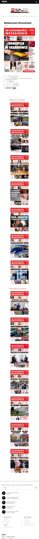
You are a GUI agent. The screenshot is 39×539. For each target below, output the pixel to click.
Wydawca (6, 519)
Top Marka (26, 522)
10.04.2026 (17, 83)
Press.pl (26, 519)
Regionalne (11, 82)
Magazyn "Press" (28, 518)
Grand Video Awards (29, 525)
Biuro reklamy (7, 521)
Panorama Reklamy (28, 523)
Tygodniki (11, 80)
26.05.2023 (17, 85)
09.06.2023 (15, 84)
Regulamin (6, 526)
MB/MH (14, 537)
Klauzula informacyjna (9, 527)
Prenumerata (7, 522)
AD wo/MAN (26, 521)
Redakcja (6, 518)
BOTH (6, 537)
